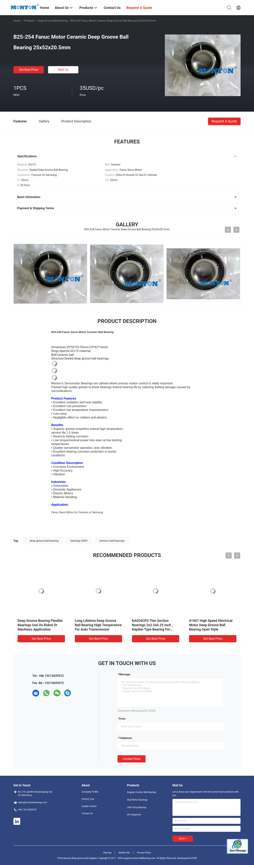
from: (122, 718)
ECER (194, 858)
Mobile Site (124, 852)
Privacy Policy (144, 852)
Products (29, 20)
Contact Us (87, 813)
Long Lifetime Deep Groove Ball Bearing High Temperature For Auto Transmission (98, 625)
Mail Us (63, 69)
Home (17, 20)
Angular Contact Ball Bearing (141, 792)
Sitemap (107, 852)
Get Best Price (28, 69)
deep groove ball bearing (44, 540)
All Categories (134, 814)
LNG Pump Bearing (136, 807)
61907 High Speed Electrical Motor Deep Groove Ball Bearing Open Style (210, 625)
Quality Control (89, 806)
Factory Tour (88, 799)
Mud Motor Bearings (137, 799)
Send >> (183, 838)
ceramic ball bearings (112, 540)
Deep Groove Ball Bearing (53, 20)
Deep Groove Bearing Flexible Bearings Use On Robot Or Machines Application (40, 625)
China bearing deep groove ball (72, 858)
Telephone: (125, 738)
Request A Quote (224, 121)
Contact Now (131, 759)
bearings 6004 (78, 540)
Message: (125, 674)
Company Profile (90, 792)
